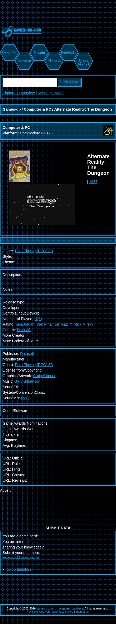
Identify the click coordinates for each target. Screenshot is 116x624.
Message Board (51, 93)
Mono (25, 398)
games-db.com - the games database (59, 608)
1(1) (38, 319)
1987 (93, 182)
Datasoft (24, 330)
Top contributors (18, 569)
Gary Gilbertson (27, 381)
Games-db (12, 109)
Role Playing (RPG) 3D (34, 365)
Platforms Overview (19, 93)
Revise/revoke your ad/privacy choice (50, 611)
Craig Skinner (44, 376)
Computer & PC (37, 109)
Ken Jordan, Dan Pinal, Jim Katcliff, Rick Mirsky (54, 324)
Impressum (83, 611)
